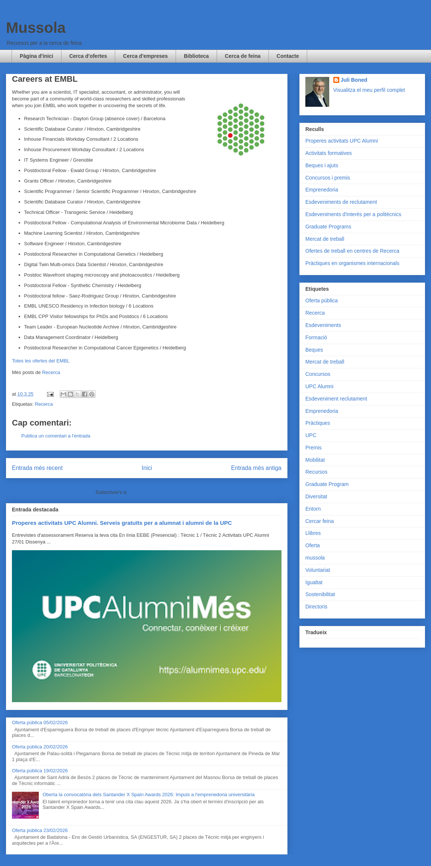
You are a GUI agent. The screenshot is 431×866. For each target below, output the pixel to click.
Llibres (313, 533)
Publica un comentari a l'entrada (55, 436)
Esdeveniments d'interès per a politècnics (353, 214)
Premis (313, 448)
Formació (316, 337)
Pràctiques (317, 423)
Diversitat (316, 496)
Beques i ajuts (321, 165)
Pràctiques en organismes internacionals (352, 263)
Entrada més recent (37, 468)
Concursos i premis (327, 178)
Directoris (316, 607)
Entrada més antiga (256, 468)
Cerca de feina (243, 56)
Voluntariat (317, 570)
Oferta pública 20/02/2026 (40, 747)
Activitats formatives (328, 153)
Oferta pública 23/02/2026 (40, 830)
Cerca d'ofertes (88, 56)
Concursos (317, 374)
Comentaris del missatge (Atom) (163, 492)
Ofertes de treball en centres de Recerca (352, 251)
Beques (314, 350)
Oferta (312, 545)
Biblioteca (196, 56)
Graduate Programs (328, 227)
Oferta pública (321, 300)
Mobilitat (315, 460)
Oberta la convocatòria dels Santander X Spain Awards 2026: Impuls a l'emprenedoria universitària (149, 794)
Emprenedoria (321, 190)
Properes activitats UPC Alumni (341, 141)
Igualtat (314, 582)
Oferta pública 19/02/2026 (40, 770)
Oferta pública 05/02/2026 (40, 722)
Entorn (313, 509)
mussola (315, 558)
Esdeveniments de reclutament (341, 202)
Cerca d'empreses (145, 56)
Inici (147, 468)
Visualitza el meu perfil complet (369, 90)
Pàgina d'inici (36, 56)
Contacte (288, 56)
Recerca (51, 372)
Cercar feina (319, 521)
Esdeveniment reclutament (336, 399)
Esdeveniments (323, 325)
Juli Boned (354, 80)
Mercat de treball (324, 239)
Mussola (36, 27)
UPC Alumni (319, 386)
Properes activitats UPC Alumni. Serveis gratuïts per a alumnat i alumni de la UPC (122, 523)
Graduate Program (327, 484)
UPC (311, 435)
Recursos (316, 472)
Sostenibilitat (320, 594)
